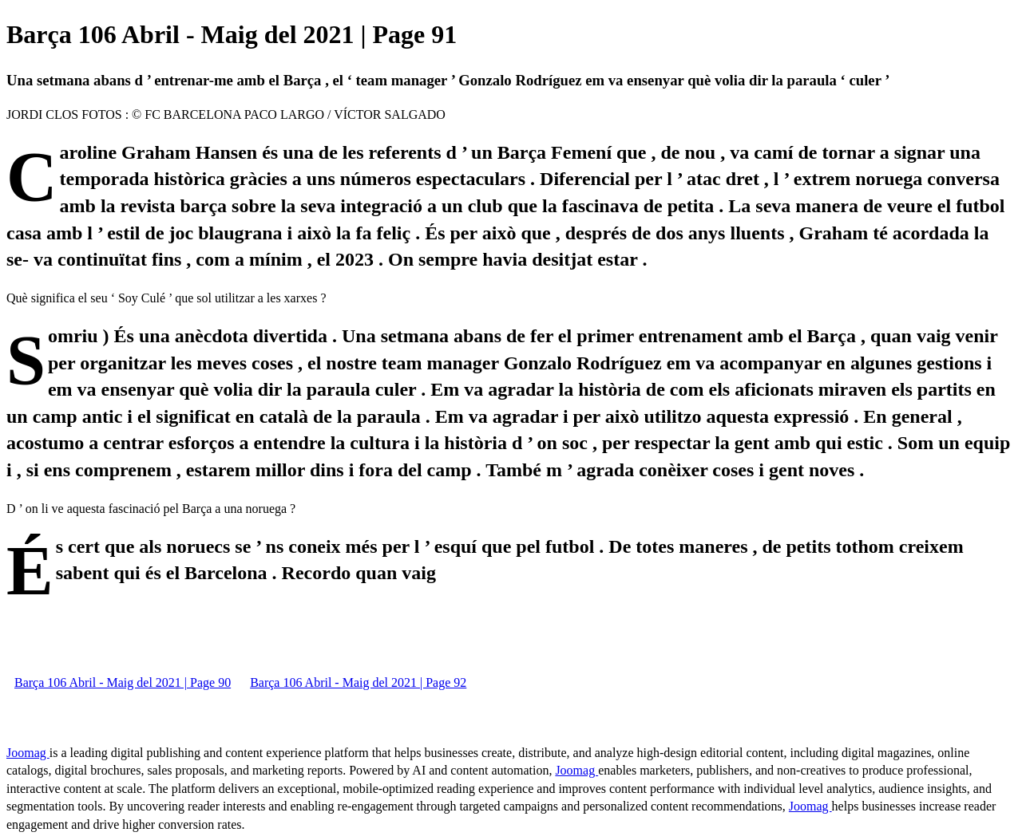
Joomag (28, 752)
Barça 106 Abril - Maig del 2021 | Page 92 (358, 682)
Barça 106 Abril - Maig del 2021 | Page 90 (122, 682)
